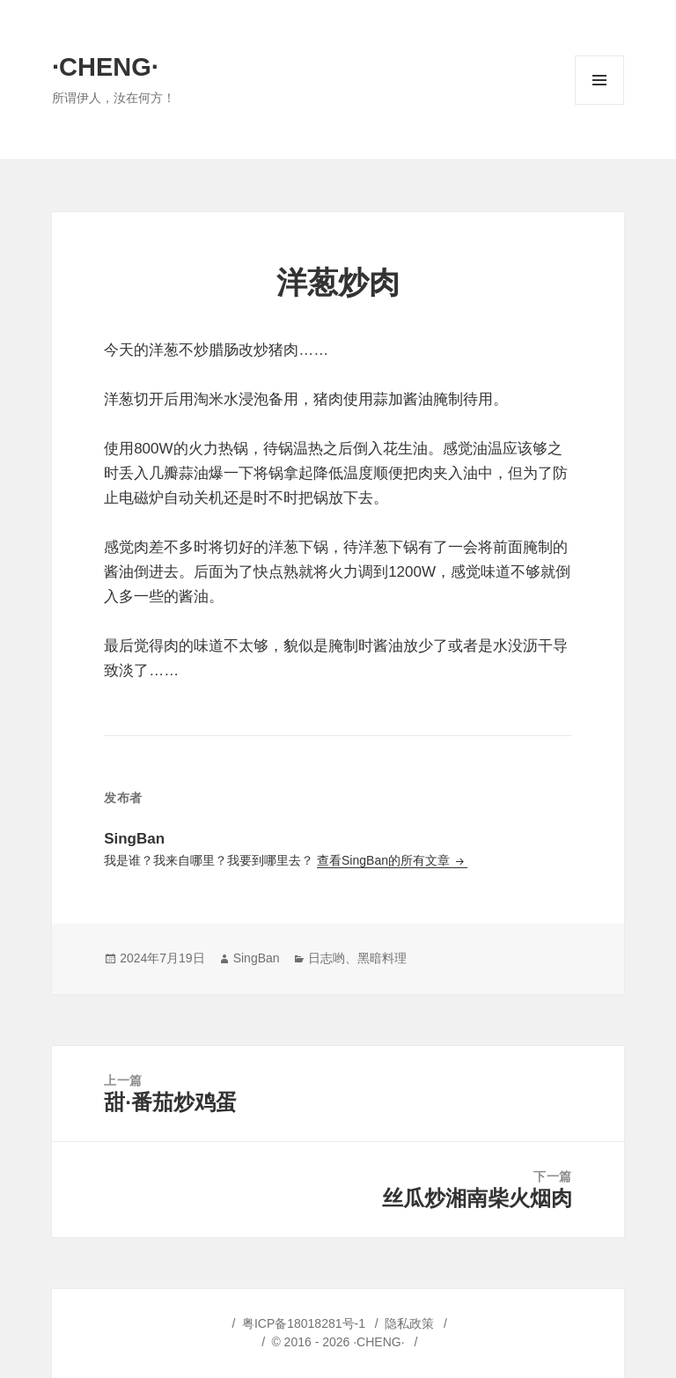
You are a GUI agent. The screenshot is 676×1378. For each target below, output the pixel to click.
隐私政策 (409, 1323)
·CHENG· (105, 67)
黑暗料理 (382, 958)
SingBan (256, 958)
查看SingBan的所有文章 (385, 860)
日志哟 (326, 958)
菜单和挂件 (599, 104)
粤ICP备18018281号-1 (303, 1323)
